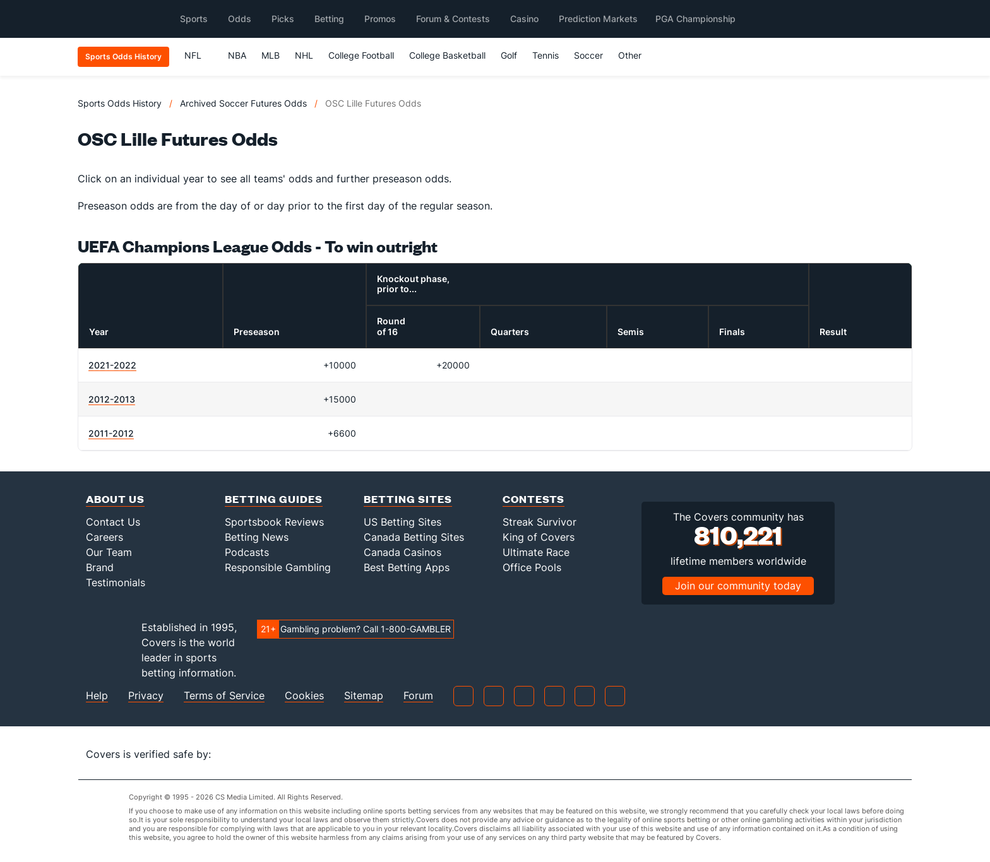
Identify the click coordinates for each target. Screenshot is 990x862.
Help (97, 696)
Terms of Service (224, 696)
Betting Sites (408, 499)
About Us (115, 499)
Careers (104, 537)
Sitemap (363, 696)
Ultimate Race (536, 552)
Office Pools (532, 567)
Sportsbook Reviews (274, 522)
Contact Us (113, 522)
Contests (533, 499)
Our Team (109, 552)
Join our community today (738, 585)
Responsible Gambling (278, 567)
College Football (361, 55)
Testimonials (115, 582)
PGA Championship (695, 18)
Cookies (304, 696)
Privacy (146, 696)
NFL (198, 55)
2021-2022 (112, 365)
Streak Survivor (539, 522)
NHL (304, 55)
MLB (270, 55)
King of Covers (539, 537)
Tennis (545, 55)
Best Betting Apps (407, 567)
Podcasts (247, 552)
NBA (237, 55)
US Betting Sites (402, 522)
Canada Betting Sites (414, 537)
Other (635, 55)
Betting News (257, 537)
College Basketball (447, 55)
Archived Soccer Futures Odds (243, 103)
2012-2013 (111, 399)
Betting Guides (274, 499)
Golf (509, 55)
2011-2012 (111, 433)
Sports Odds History (120, 103)
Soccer (588, 55)
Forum (418, 696)
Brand (100, 567)
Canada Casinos (402, 552)
